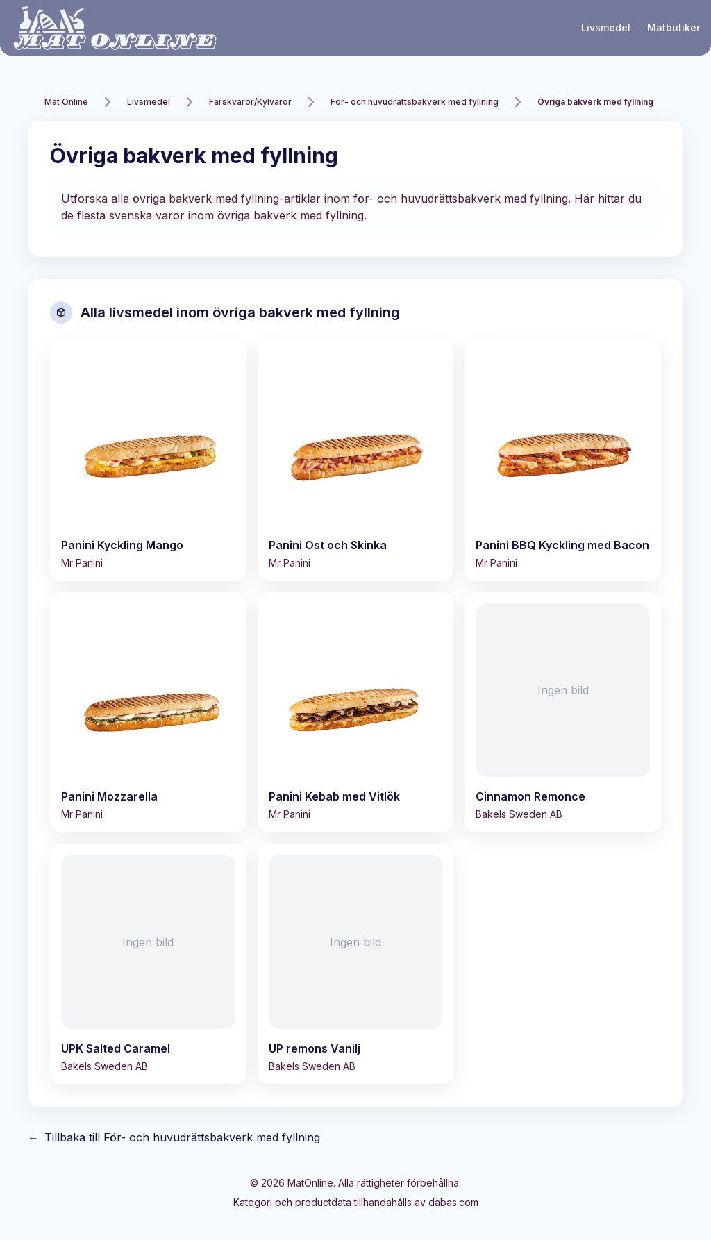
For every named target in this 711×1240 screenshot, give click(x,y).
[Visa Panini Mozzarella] (148, 712)
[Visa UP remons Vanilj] (356, 964)
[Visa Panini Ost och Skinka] (356, 460)
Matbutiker (673, 27)
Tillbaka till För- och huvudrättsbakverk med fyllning (174, 1137)
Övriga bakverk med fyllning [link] (595, 102)
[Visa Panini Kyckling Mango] (148, 460)
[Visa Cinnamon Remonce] (563, 712)
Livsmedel (605, 27)
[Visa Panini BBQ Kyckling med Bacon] (563, 460)
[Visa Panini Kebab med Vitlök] (356, 712)
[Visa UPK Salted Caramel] (148, 964)
